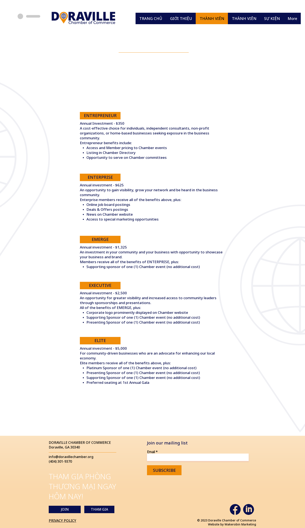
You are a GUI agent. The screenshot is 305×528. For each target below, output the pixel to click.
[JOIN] (65, 509)
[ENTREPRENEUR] (100, 115)
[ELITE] (100, 340)
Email (151, 452)
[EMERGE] (100, 239)
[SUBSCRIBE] (164, 470)
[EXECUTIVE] (100, 285)
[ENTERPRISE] (100, 177)
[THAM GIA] (99, 509)
